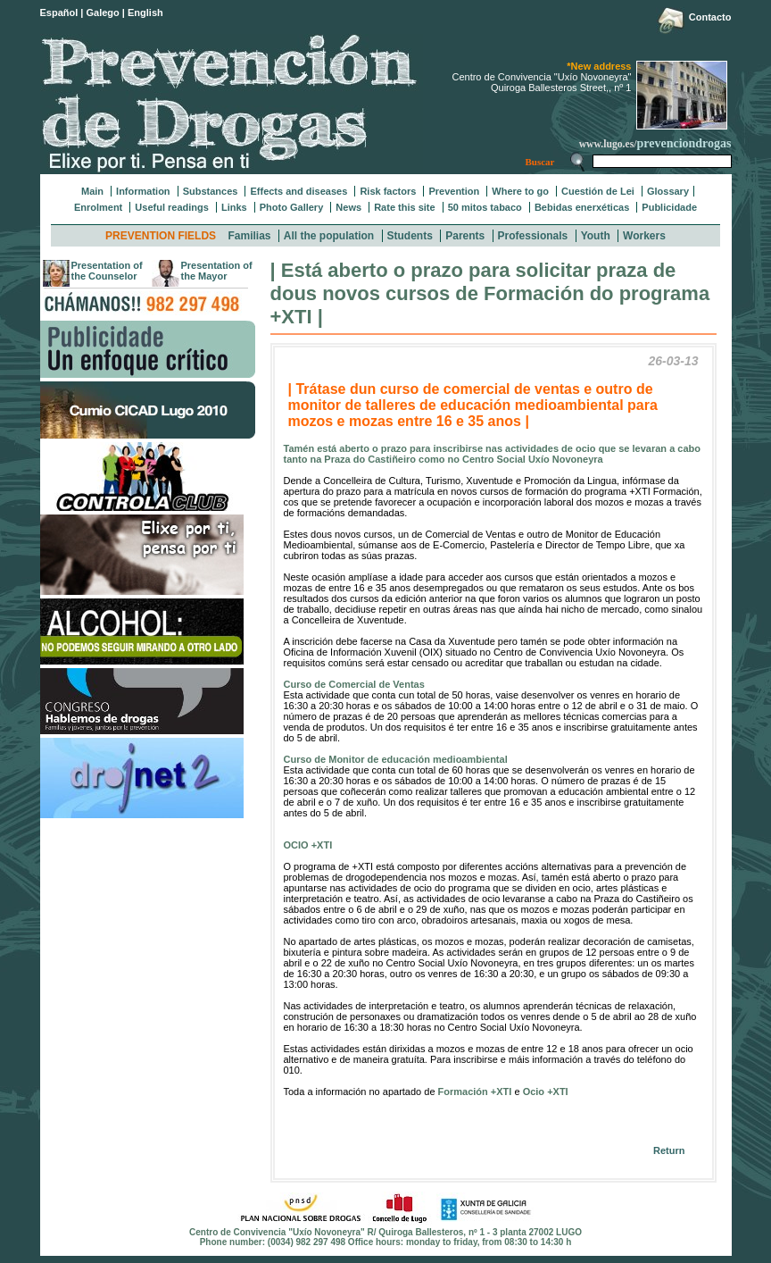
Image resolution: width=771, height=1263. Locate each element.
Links (234, 207)
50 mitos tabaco (485, 207)
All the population (329, 236)
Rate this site (404, 207)
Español (59, 12)
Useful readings (172, 207)
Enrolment (98, 207)
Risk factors (388, 191)
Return (668, 1150)
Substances (210, 191)
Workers (644, 236)
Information (143, 191)
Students (410, 236)
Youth (595, 236)
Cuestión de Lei (597, 191)
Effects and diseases (298, 191)
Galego (103, 12)
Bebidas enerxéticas (582, 207)
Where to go (520, 191)
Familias (249, 236)
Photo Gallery (292, 207)
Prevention (453, 191)
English (145, 12)
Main (92, 191)
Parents (465, 236)
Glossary (668, 191)
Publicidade (669, 207)
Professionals (533, 236)
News (348, 207)
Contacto (710, 17)
